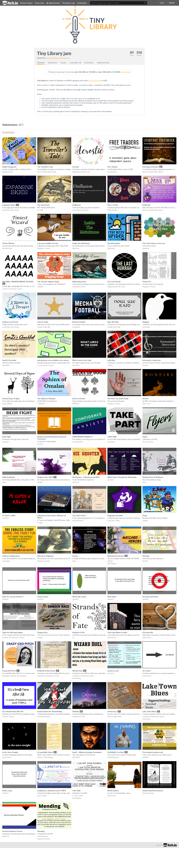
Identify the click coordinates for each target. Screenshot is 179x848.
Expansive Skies (8, 205)
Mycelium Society (43, 561)
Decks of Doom (78, 398)
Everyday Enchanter (150, 167)
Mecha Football (78, 322)
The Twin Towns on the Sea (153, 243)
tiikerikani (145, 248)
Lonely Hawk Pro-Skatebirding (49, 711)
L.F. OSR (40, 210)
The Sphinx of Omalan (46, 398)
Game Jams (39, 3)
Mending (41, 831)
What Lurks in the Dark (81, 360)
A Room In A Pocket (10, 322)
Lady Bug (111, 360)
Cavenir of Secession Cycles (12, 289)
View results (126, 72)
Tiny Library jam (54, 53)
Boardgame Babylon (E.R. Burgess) (14, 676)
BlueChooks (111, 796)
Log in (162, 3)
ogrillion (40, 482)
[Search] (145, 3)
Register (172, 3)
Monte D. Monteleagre (45, 757)
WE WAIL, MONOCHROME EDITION (17, 282)
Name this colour (79, 597)
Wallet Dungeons (9, 167)
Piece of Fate (112, 205)
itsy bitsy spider (113, 243)
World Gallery (113, 791)
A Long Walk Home (45, 752)
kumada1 (5, 442)
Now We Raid (113, 322)
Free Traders (112, 167)
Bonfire (145, 398)
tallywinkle (111, 248)
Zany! (144, 515)
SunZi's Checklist (9, 360)
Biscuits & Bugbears (45, 556)
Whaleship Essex (79, 282)
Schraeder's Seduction (151, 360)
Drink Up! (146, 205)
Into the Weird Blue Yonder (46, 172)
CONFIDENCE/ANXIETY (82, 437)
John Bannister (77, 442)
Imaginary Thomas (43, 248)
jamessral (110, 480)
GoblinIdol (41, 404)
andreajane (6, 561)
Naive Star (76, 365)
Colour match (42, 597)
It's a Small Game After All (12, 711)
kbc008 (145, 561)
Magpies (145, 322)
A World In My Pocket (46, 671)
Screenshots (91, 63)
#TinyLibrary (65, 58)
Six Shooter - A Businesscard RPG (86, 477)
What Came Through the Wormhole (122, 477)
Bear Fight (6, 437)
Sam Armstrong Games (80, 210)
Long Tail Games (52, 58)
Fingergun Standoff (115, 515)
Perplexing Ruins (148, 793)
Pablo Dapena (112, 210)
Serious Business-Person (12, 831)
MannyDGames (77, 521)
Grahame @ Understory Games (13, 638)
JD (73, 638)
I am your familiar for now (47, 243)
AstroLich (75, 482)
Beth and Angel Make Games (152, 172)
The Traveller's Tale (45, 167)
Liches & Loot (112, 671)
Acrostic (75, 167)
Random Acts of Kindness (152, 477)
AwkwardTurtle (7, 172)
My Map (145, 556)
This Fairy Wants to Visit (117, 632)
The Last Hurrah (114, 282)
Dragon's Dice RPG (45, 477)
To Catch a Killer (9, 515)
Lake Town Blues (149, 711)
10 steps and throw (150, 597)
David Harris (111, 638)
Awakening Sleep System (152, 791)
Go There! (146, 671)
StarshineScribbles (43, 717)
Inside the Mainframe (81, 243)
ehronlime (110, 442)
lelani (4, 482)
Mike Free (75, 248)
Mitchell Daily (7, 248)
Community (82, 3)
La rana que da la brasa (45, 365)
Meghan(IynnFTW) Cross (81, 172)
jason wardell (41, 796)
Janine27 (5, 599)
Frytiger (40, 523)
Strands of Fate (78, 632)
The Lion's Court (79, 515)
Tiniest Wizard (8, 243)
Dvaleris (145, 365)
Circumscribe (147, 632)
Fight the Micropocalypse (12, 632)
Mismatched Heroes (115, 556)
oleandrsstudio (42, 836)
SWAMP (40, 287)
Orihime (75, 711)
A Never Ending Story (11, 556)
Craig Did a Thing (113, 521)
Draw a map (7, 791)
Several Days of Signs (11, 398)
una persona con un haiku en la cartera (53, 360)
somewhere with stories (10, 210)
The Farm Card (43, 205)
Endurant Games (8, 717)
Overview (41, 63)
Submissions (53, 63)
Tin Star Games (147, 442)
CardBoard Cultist (78, 717)
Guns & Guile (42, 322)
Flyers (144, 437)
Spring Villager (7, 404)
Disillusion (76, 205)
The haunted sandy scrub (152, 752)
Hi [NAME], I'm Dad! (115, 752)
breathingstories (113, 757)
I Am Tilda (76, 791)
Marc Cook (146, 404)
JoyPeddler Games (78, 287)
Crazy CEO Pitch (9, 671)
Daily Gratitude (8, 477)
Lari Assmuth (112, 172)
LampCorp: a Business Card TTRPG (51, 791)
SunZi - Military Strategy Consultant (87, 752)
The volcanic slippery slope (48, 282)
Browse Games (26, 3)
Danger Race (42, 632)
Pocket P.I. (146, 282)
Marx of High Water (114, 717)
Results (64, 63)
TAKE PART (112, 437)
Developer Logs (68, 3)
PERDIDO (75, 404)
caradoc (110, 365)
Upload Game (53, 3)
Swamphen (76, 327)
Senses (75, 556)
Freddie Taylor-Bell (43, 327)
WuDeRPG (6, 365)
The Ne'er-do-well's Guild (117, 398)
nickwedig (145, 327)
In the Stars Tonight (10, 752)
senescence (112, 711)
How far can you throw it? (12, 597)
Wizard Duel (77, 671)
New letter (111, 597)
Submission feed (106, 63)
